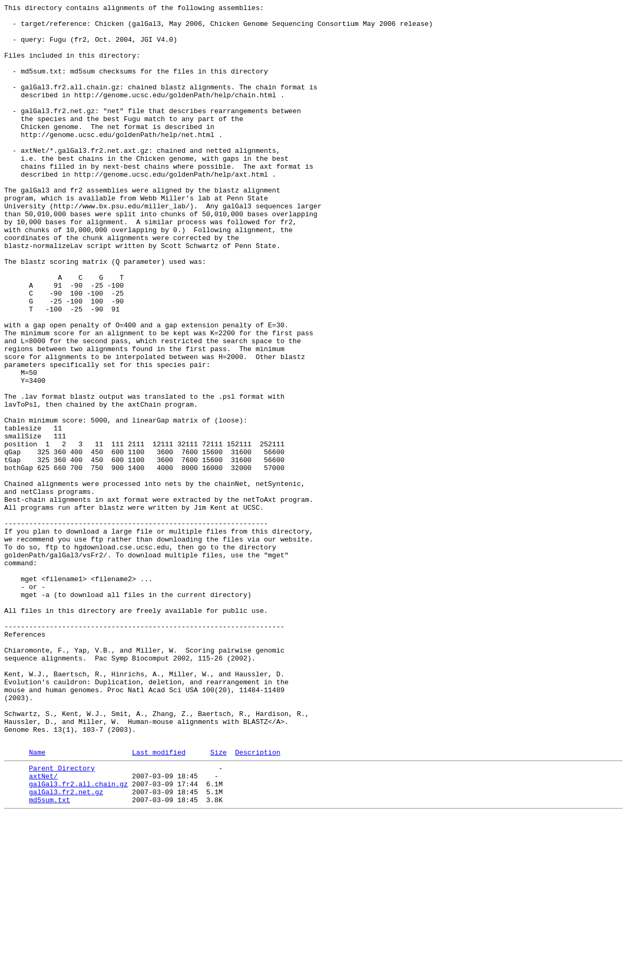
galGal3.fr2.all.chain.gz (78, 937)
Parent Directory (62, 918)
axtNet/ (43, 928)
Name (37, 901)
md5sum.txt (49, 956)
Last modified (158, 901)
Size (218, 901)
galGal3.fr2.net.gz (66, 947)
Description (257, 901)
